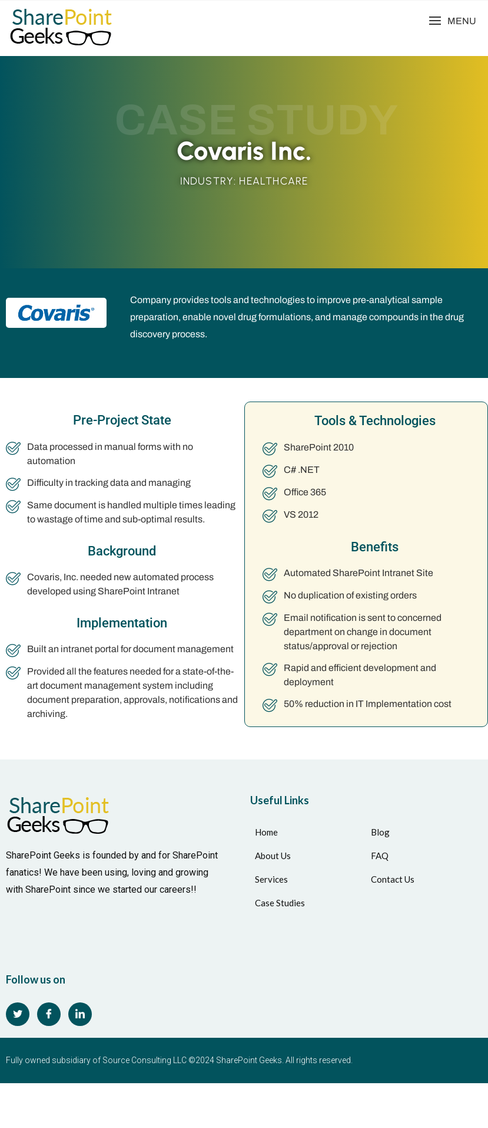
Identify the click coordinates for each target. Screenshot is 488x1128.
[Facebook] (49, 1014)
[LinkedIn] (80, 1014)
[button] (452, 21)
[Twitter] (17, 1014)
